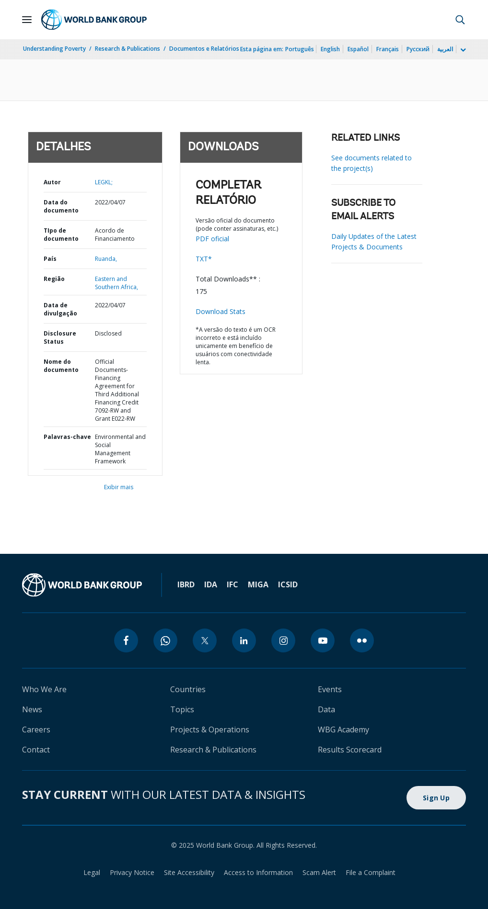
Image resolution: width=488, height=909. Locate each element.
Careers (36, 729)
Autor (52, 182)
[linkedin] (244, 640)
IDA (210, 584)
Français (387, 49)
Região (54, 279)
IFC (232, 584)
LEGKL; (104, 182)
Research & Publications (127, 49)
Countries (188, 689)
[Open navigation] (27, 19)
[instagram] (283, 640)
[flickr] (362, 640)
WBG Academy (343, 729)
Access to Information (258, 872)
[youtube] (323, 640)
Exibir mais (118, 487)
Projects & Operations (209, 729)
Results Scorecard (350, 749)
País (50, 259)
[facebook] (126, 640)
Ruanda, (106, 259)
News (32, 709)
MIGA (258, 584)
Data (326, 709)
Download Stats (220, 311)
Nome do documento (61, 366)
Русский (418, 49)
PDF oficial (212, 238)
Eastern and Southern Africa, (116, 283)
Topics (182, 709)
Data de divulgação (60, 309)
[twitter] (205, 640)
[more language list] (462, 50)
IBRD (186, 584)
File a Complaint (370, 872)
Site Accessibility (189, 872)
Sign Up (436, 797)
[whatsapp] (165, 640)
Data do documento (61, 206)
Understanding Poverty (54, 49)
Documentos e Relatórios (204, 49)
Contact (36, 749)
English (330, 49)
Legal (91, 872)
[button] (460, 19)
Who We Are (44, 689)
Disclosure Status (60, 337)
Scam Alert (319, 872)
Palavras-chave (67, 437)
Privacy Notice (132, 872)
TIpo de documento (61, 234)
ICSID (288, 584)
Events (330, 689)
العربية (445, 49)
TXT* (204, 258)
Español (358, 49)
